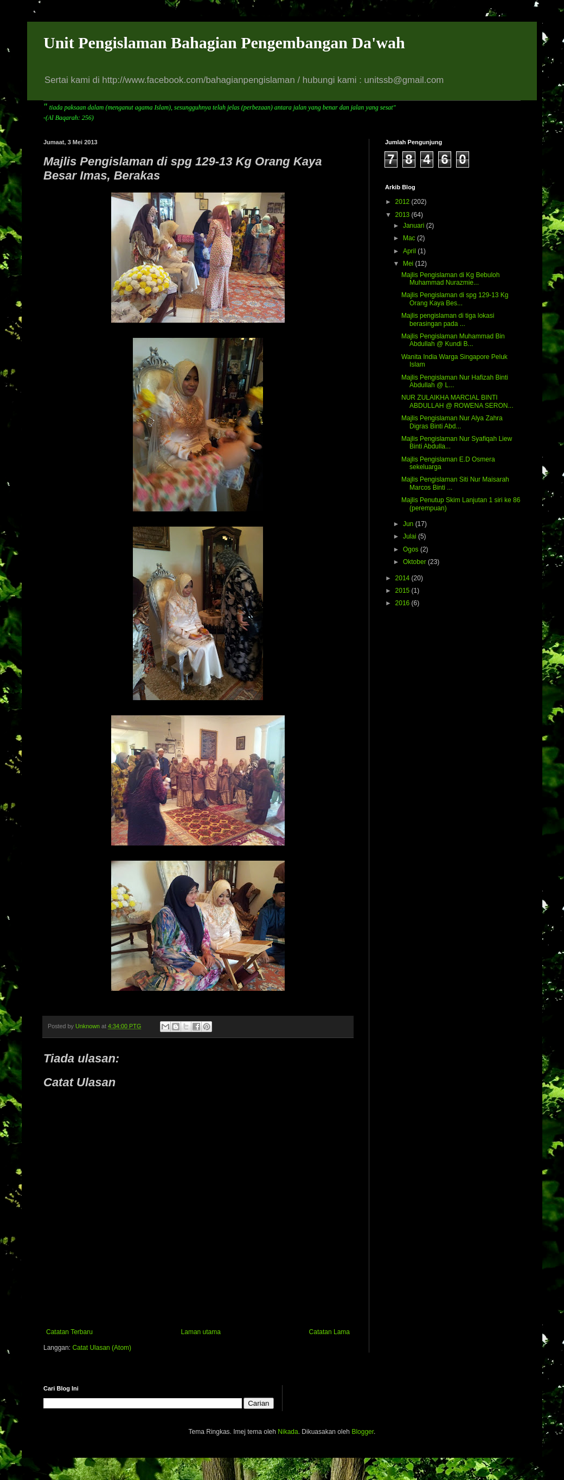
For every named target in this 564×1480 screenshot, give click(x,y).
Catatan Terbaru (69, 1332)
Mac (410, 238)
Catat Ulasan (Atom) (101, 1347)
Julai (410, 536)
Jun (409, 524)
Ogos (411, 549)
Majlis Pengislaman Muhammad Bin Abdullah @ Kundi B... (453, 340)
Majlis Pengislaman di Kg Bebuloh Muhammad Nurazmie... (450, 278)
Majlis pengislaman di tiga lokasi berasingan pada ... (447, 319)
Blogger (362, 1432)
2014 (403, 578)
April (410, 251)
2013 (403, 215)
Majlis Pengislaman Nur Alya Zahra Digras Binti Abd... (452, 422)
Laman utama (201, 1332)
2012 (403, 202)
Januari (414, 225)
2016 (403, 603)
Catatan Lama (329, 1332)
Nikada (288, 1432)
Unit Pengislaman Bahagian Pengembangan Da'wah (224, 43)
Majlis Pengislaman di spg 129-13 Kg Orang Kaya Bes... (454, 298)
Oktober (415, 562)
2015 (403, 590)
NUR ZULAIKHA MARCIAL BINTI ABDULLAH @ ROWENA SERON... (457, 401)
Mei (409, 263)
